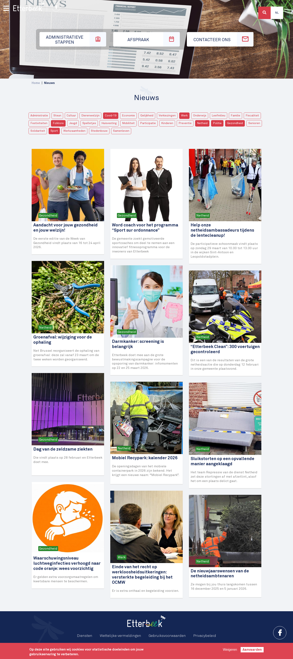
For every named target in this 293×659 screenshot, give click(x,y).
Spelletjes (89, 123)
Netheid (202, 123)
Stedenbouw (99, 130)
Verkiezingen (167, 115)
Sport (54, 130)
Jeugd (73, 123)
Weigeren (230, 649)
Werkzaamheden (74, 130)
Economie (128, 115)
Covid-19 (110, 115)
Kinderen (167, 123)
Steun (57, 115)
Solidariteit (37, 130)
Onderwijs (199, 115)
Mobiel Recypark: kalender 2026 (145, 458)
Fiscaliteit (252, 115)
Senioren (254, 123)
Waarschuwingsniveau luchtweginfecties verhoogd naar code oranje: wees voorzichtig (67, 563)
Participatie (148, 123)
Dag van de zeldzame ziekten (62, 449)
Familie (235, 115)
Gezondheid (235, 123)
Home (36, 83)
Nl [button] (277, 12)
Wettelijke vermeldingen (120, 636)
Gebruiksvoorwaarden (167, 636)
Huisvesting (109, 123)
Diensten (84, 636)
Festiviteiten (38, 123)
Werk (184, 115)
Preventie (185, 123)
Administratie (39, 115)
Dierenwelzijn (90, 115)
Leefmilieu (218, 115)
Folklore (58, 123)
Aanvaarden (252, 649)
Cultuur (71, 115)
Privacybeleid (204, 636)
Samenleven (121, 130)
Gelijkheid (146, 115)
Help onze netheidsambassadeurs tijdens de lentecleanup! (222, 230)
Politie (217, 123)
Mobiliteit (128, 123)
